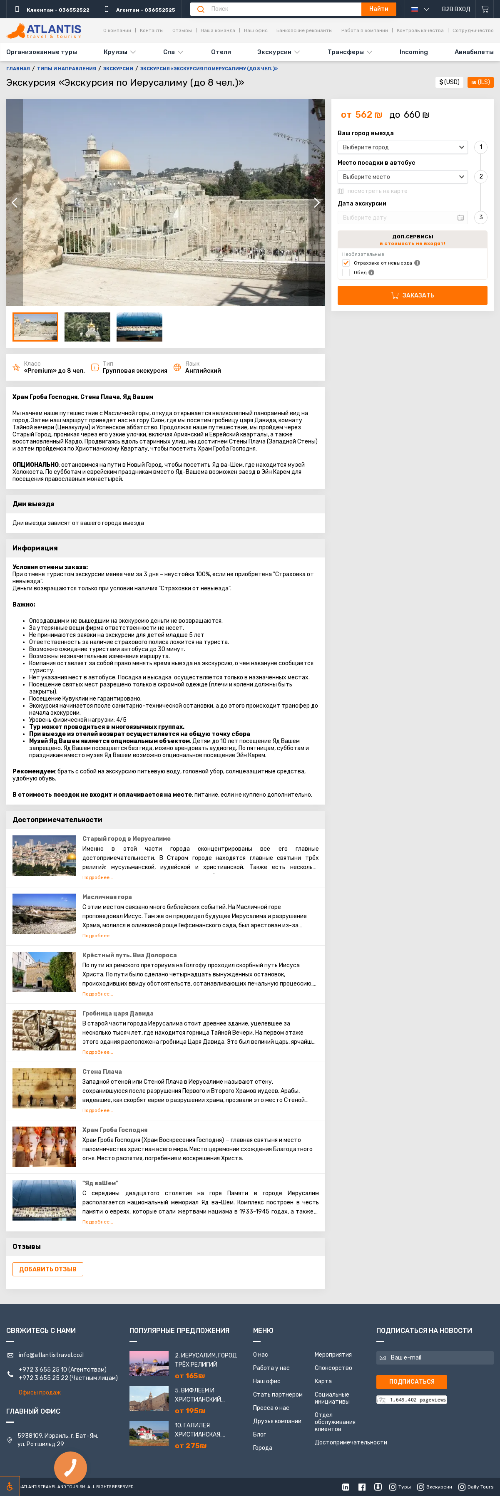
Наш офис (256, 30)
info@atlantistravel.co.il (51, 1355)
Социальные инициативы (332, 1398)
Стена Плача (102, 1071)
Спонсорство (333, 1368)
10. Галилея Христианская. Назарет (198, 1430)
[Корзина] (485, 9)
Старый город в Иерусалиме (126, 838)
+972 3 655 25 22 (43, 1378)
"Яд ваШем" (100, 1183)
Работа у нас (271, 1368)
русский (426, 9)
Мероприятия (333, 1354)
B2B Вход (456, 9)
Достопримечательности (351, 1442)
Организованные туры (41, 52)
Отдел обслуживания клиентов (335, 1422)
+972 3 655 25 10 (43, 1369)
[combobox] (403, 147)
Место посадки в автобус (376, 163)
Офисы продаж (40, 1392)
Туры (400, 1487)
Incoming (414, 52)
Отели (221, 52)
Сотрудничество (473, 30)
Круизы (115, 52)
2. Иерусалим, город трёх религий (206, 1360)
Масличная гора (107, 897)
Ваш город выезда (366, 133)
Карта (323, 1381)
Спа (169, 52)
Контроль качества (420, 30)
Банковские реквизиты (304, 30)
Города (262, 1447)
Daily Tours (476, 1487)
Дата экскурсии (362, 204)
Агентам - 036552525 (138, 9)
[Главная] (43, 30)
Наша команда (218, 30)
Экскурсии (274, 52)
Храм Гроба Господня (114, 1130)
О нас (260, 1354)
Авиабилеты (474, 52)
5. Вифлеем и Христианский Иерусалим (198, 1395)
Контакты (152, 30)
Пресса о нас (271, 1408)
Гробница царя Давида (118, 1013)
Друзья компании (277, 1421)
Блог (259, 1434)
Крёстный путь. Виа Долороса (129, 955)
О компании (117, 30)
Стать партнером (278, 1394)
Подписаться (412, 1381)
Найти (378, 8)
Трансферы (346, 52)
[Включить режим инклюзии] (10, 1486)
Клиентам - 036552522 (51, 9)
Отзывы (182, 30)
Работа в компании (364, 30)
